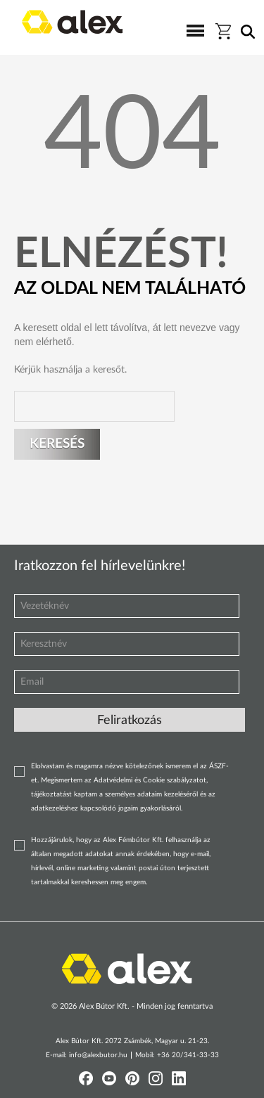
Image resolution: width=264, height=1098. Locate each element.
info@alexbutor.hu (98, 1055)
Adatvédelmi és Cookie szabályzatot (150, 780)
